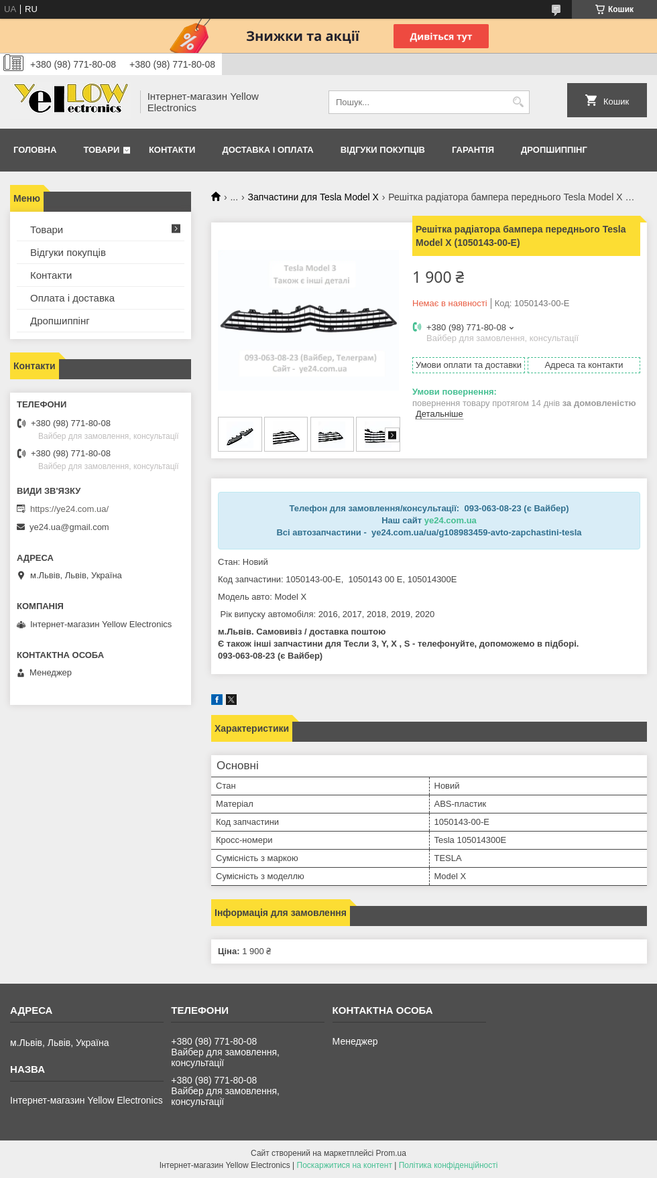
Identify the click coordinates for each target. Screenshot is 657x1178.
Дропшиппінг (554, 150)
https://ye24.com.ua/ (69, 509)
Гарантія (473, 150)
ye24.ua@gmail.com (69, 527)
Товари (101, 150)
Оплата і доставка (72, 298)
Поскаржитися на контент (344, 1165)
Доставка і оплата (267, 150)
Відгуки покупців (383, 150)
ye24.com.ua (450, 520)
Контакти (172, 150)
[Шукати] (518, 102)
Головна (34, 150)
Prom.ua (391, 1153)
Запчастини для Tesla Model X (313, 197)
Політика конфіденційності (448, 1165)
